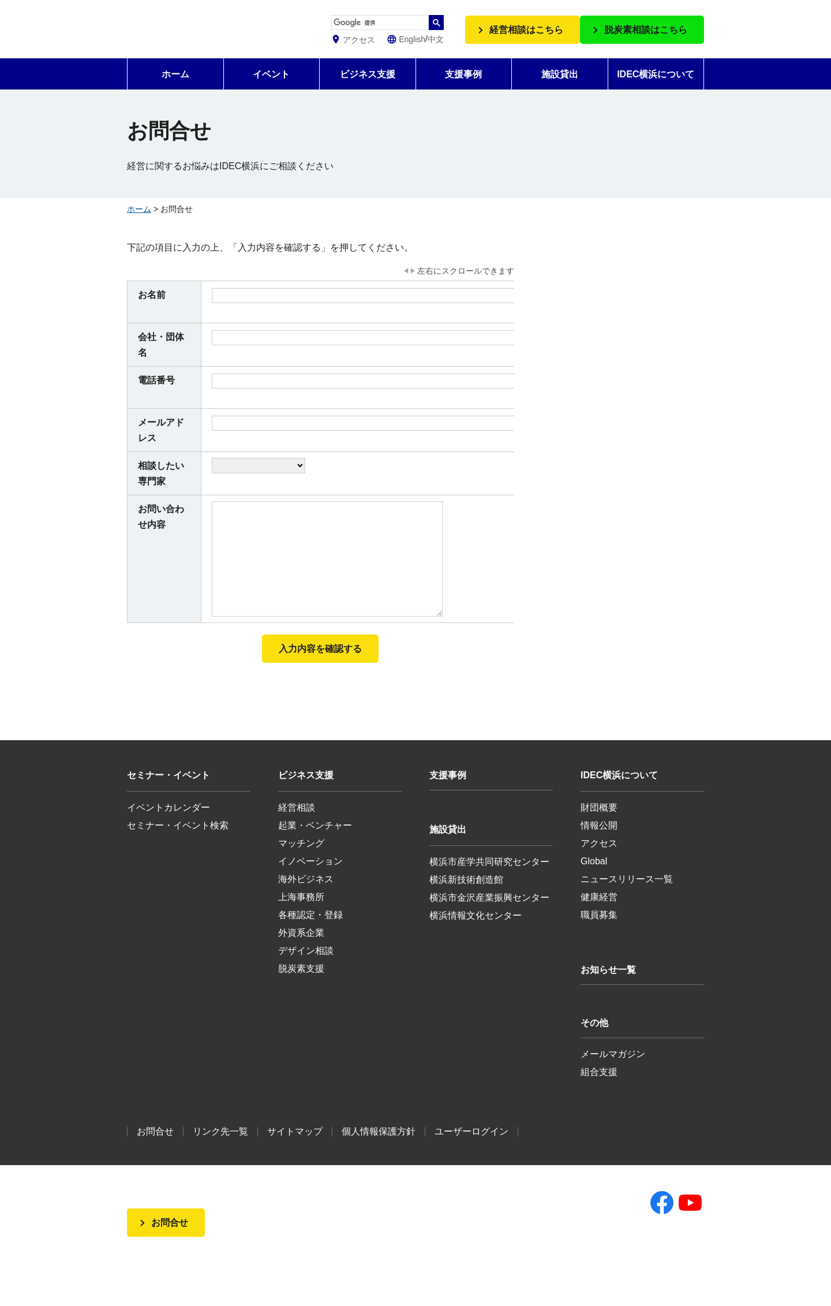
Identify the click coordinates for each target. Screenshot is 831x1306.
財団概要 (599, 821)
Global (594, 875)
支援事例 (463, 88)
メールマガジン (613, 1068)
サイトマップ (295, 1145)
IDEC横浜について (655, 88)
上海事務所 (301, 911)
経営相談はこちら (526, 37)
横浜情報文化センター (475, 929)
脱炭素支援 (301, 982)
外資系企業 (301, 946)
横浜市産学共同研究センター (489, 875)
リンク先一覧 (220, 1145)
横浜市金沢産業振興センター (489, 911)
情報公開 (599, 839)
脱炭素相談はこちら (645, 37)
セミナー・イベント (168, 789)
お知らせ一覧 (608, 983)
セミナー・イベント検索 (178, 839)
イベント (271, 88)
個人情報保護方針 (378, 1145)
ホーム (175, 88)
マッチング (301, 857)
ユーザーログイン (471, 1145)
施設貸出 (559, 88)
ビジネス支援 (367, 88)
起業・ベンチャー (315, 839)
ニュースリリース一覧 (627, 893)
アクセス (599, 857)
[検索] (392, 23)
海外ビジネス (306, 893)
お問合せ (155, 1145)
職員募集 (599, 929)
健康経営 (599, 911)
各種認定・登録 (310, 929)
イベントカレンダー (168, 821)
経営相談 (296, 821)
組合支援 (599, 1086)
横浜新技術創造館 (466, 893)
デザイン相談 (306, 964)
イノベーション (310, 875)
